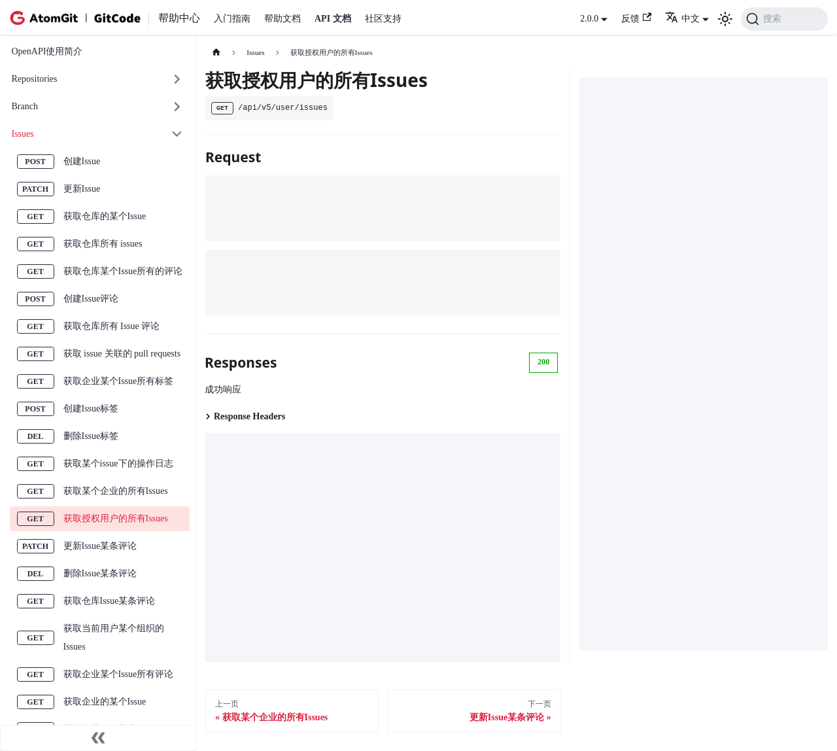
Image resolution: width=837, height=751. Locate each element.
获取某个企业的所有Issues (115, 491)
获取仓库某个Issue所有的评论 (123, 271)
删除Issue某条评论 (100, 573)
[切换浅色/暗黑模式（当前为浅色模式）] (725, 19)
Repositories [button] (35, 79)
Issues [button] (23, 134)
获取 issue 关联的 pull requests (122, 353)
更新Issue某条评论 (100, 546)
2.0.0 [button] (589, 19)
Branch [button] (25, 106)
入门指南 (232, 19)
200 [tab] (543, 361)
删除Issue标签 (91, 436)
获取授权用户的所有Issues (115, 518)
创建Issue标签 (91, 408)
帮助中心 (179, 18)
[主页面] (216, 52)
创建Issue (82, 161)
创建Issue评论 (91, 299)
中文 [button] (682, 19)
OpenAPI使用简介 (47, 51)
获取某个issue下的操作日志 (118, 463)
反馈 (636, 18)
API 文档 (333, 19)
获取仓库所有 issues (103, 244)
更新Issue (82, 189)
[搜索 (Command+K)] (784, 19)
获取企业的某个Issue (104, 702)
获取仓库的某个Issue (104, 216)
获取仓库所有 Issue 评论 (111, 326)
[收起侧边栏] (98, 738)
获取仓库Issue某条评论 (109, 601)
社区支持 (383, 19)
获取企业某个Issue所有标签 (118, 381)
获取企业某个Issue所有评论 (118, 674)
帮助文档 (282, 19)
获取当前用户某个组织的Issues (113, 637)
